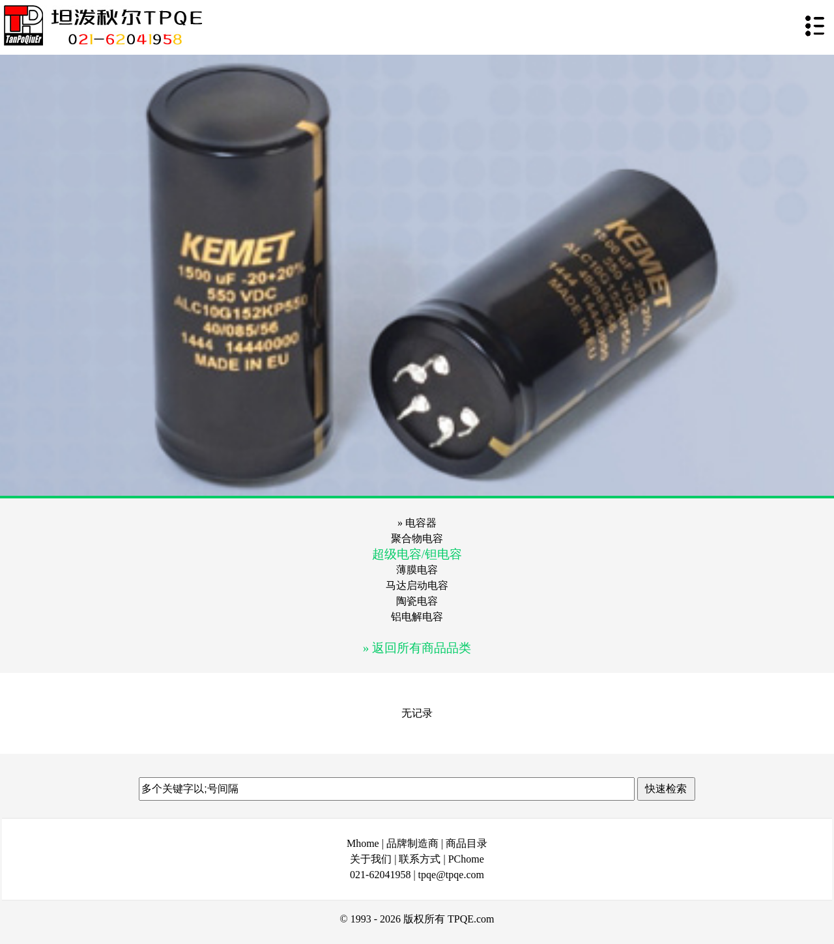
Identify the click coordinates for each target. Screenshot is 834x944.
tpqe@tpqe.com (451, 874)
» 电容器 (417, 522)
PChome (466, 859)
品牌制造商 (412, 843)
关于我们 (371, 859)
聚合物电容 (417, 538)
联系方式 (419, 859)
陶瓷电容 (417, 601)
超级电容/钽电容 (417, 554)
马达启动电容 (417, 585)
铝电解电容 (417, 616)
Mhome (363, 843)
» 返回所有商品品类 (417, 648)
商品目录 (466, 843)
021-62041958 (380, 874)
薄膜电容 (417, 569)
